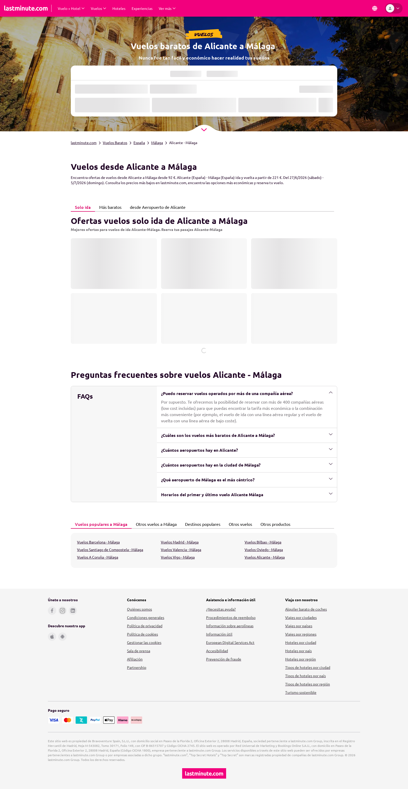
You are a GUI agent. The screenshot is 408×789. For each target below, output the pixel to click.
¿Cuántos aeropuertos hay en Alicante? (247, 450)
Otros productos (274, 524)
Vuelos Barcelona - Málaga (98, 542)
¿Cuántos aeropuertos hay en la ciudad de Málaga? (247, 465)
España (139, 142)
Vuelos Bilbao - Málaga (263, 542)
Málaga (157, 142)
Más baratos (109, 207)
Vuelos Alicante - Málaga (265, 557)
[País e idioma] (374, 8)
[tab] (83, 207)
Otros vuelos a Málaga (155, 524)
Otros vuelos (239, 524)
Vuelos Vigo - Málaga (178, 557)
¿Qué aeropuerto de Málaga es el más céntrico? (247, 479)
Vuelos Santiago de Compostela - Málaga (110, 549)
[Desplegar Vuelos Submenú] (98, 8)
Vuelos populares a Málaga (100, 524)
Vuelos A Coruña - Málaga (97, 557)
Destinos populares (201, 524)
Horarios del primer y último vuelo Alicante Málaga (247, 494)
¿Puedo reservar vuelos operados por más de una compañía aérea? (247, 393)
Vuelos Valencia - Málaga (181, 549)
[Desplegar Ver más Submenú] (167, 8)
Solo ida (81, 207)
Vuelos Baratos (115, 142)
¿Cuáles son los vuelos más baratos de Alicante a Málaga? (247, 435)
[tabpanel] (204, 282)
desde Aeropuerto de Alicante (156, 207)
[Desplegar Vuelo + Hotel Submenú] (71, 8)
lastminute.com (84, 142)
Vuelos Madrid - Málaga (180, 542)
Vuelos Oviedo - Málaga (264, 549)
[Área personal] (394, 8)
